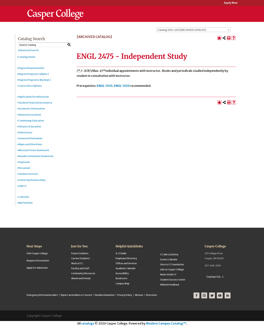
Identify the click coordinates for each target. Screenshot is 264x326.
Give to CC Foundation (172, 264)
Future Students (79, 253)
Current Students (80, 258)
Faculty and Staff (80, 268)
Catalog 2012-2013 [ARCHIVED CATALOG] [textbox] (182, 29)
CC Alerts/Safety (169, 254)
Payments (24, 162)
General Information (30, 138)
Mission (139, 295)
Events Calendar (168, 259)
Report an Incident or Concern (76, 295)
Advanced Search (28, 50)
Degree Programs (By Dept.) (34, 79)
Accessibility (122, 273)
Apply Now (231, 3)
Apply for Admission (37, 267)
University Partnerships (32, 180)
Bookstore (121, 278)
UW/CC (22, 186)
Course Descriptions (30, 85)
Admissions (25, 132)
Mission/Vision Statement (33, 150)
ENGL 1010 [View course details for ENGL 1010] (104, 86)
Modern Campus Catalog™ (166, 323)
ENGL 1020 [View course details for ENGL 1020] (122, 86)
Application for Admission (33, 96)
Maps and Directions (30, 144)
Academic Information (31, 108)
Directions (151, 295)
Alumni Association (29, 114)
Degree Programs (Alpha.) (33, 74)
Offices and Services (126, 263)
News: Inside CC (168, 274)
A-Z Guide (121, 253)
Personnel (24, 168)
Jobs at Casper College (172, 269)
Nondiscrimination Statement (35, 156)
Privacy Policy (124, 295)
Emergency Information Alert (42, 295)
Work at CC (77, 263)
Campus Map (122, 283)
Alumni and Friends (81, 278)
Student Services (28, 173)
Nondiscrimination (105, 295)
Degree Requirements (31, 68)
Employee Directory (126, 258)
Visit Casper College (37, 253)
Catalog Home (26, 56)
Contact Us (213, 276)
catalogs (87, 323)
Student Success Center (172, 279)
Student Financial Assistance (35, 102)
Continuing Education (31, 120)
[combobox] (194, 30)
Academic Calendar (126, 268)
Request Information (38, 260)
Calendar (23, 196)
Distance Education (29, 126)
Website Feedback (169, 284)
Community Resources (83, 273)
